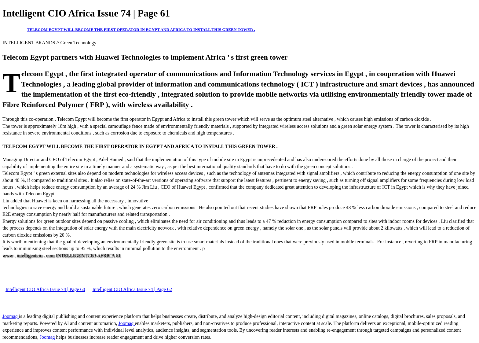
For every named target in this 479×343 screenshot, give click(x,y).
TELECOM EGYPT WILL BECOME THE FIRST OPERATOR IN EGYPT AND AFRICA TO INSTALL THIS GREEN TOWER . (141, 29)
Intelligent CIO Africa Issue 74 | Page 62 (132, 289)
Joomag (10, 316)
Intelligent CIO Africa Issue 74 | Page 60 (45, 289)
